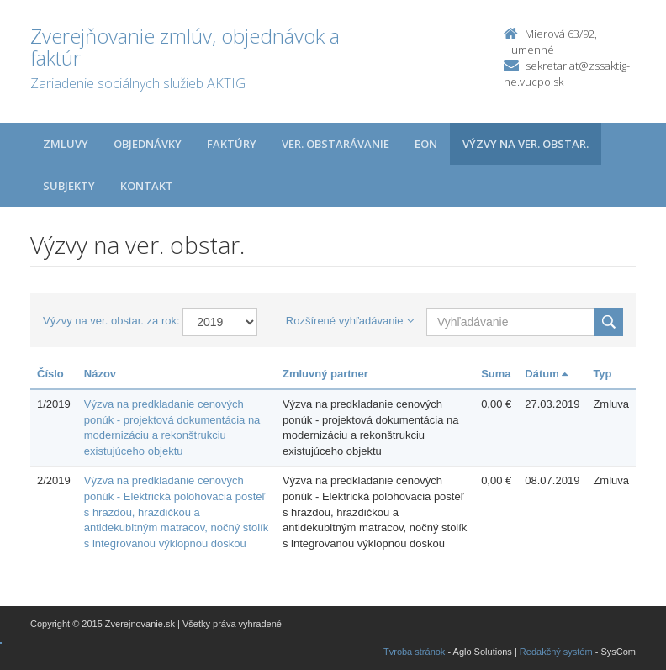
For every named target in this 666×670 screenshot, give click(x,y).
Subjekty (69, 185)
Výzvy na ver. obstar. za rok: (111, 320)
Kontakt (146, 185)
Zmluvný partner (325, 373)
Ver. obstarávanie (335, 143)
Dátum (546, 373)
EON (426, 143)
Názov (100, 373)
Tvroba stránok (414, 651)
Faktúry (231, 143)
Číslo (50, 373)
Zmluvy (65, 143)
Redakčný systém (556, 651)
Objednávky (148, 143)
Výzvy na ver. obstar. (525, 143)
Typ (602, 373)
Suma (495, 373)
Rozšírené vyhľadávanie (350, 320)
